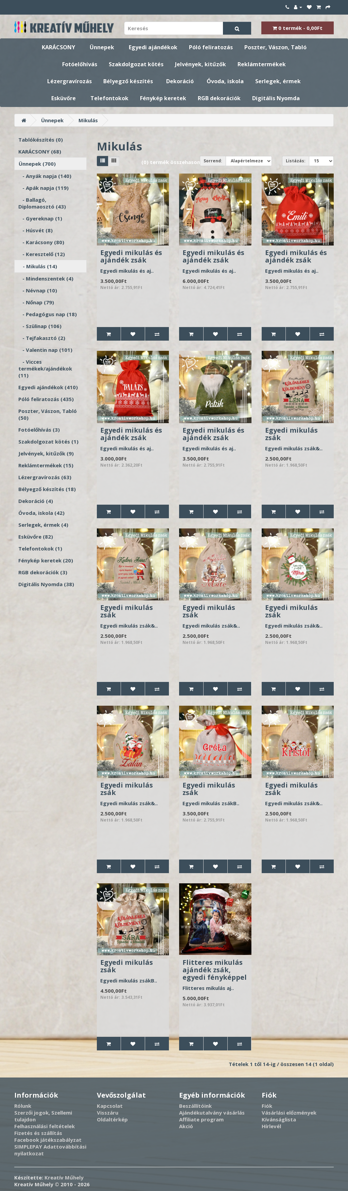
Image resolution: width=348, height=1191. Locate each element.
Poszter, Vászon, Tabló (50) (47, 414)
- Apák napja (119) (43, 187)
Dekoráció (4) (35, 501)
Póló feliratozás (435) (46, 399)
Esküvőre (63, 98)
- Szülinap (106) (40, 326)
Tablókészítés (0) (40, 139)
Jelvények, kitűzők (200, 64)
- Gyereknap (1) (40, 218)
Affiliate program (201, 1119)
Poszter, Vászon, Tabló (275, 47)
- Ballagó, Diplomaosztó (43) (42, 203)
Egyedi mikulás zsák (291, 434)
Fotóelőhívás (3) (39, 429)
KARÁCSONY (58, 47)
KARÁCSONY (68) (39, 151)
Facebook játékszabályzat (48, 1139)
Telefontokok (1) (40, 548)
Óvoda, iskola (225, 81)
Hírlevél (271, 1126)
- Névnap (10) (37, 290)
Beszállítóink (195, 1105)
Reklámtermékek (262, 64)
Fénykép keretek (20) (45, 560)
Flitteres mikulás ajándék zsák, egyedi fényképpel (214, 970)
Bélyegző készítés (128, 81)
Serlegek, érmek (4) (43, 524)
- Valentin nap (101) (45, 349)
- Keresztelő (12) (41, 254)
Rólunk (22, 1105)
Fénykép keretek (163, 98)
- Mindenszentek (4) (45, 278)
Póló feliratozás (211, 47)
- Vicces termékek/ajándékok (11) (45, 368)
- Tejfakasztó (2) (41, 338)
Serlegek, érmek (278, 81)
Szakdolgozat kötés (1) (48, 441)
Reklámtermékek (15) (45, 465)
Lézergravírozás (69, 81)
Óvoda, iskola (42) (41, 512)
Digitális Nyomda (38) (46, 584)
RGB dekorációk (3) (42, 572)
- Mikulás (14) (38, 266)
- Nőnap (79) (36, 302)
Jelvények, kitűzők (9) (46, 453)
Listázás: (296, 161)
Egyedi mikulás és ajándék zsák (131, 256)
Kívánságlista (279, 1119)
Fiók (267, 1105)
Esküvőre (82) (35, 536)
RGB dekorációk (219, 98)
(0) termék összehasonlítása (177, 162)
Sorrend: (213, 161)
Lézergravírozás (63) (44, 477)
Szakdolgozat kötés (136, 64)
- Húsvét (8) (35, 230)
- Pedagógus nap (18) (47, 314)
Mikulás (88, 120)
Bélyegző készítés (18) (47, 489)
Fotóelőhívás (79, 64)
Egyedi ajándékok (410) (48, 387)
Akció (186, 1126)
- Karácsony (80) (41, 242)
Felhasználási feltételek (44, 1126)
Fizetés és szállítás (38, 1133)
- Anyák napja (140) (44, 176)
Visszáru (107, 1112)
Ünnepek (102, 47)
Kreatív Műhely (64, 1177)
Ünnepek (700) (37, 163)
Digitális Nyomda (276, 98)
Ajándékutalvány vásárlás (212, 1112)
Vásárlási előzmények (289, 1112)
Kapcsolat (110, 1105)
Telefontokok (109, 98)
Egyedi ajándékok (153, 47)
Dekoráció (180, 81)
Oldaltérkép (112, 1119)
